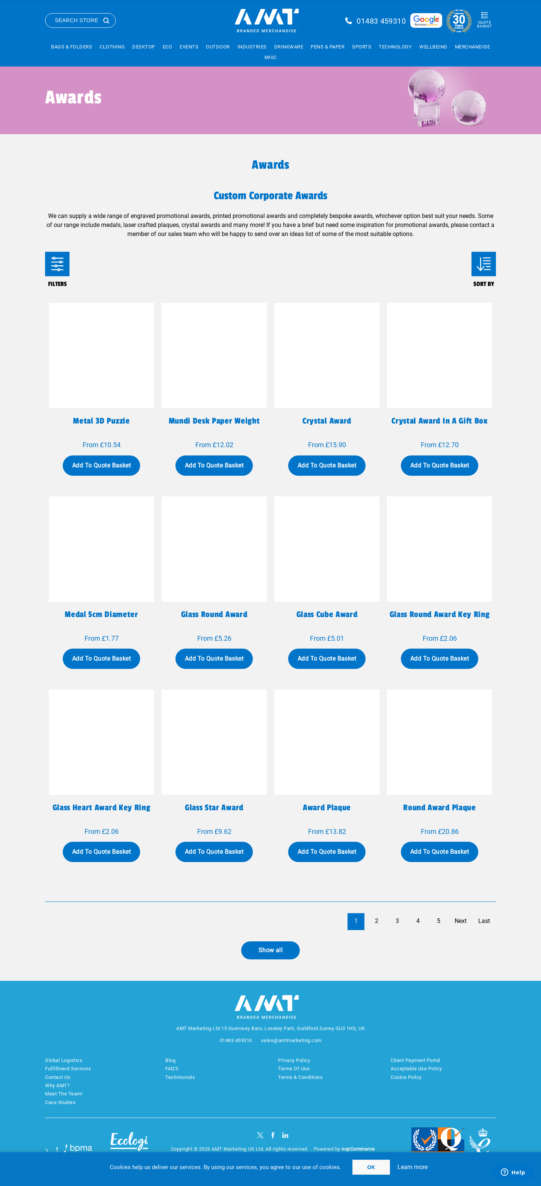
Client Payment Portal (415, 1060)
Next (461, 920)
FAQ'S (172, 1068)
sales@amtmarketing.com (291, 1040)
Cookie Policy (406, 1077)
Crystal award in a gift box (439, 421)
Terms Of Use (294, 1068)
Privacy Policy (294, 1060)
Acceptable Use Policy (416, 1068)
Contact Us (57, 1077)
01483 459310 (381, 21)
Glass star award (214, 807)
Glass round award (214, 614)
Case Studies (60, 1102)
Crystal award (326, 421)
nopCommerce (358, 1149)
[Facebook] (273, 1135)
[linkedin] (285, 1135)
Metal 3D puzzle (101, 421)
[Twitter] (260, 1135)
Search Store (76, 20)
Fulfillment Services (68, 1068)
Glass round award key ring (440, 614)
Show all (270, 950)
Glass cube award (327, 614)
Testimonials (180, 1077)
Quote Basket (484, 24)
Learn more (412, 1167)
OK (371, 1167)
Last (484, 920)
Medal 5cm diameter (101, 614)
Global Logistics (63, 1060)
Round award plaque (439, 807)
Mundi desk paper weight (214, 421)
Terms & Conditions (300, 1077)
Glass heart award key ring (101, 807)
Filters (57, 264)
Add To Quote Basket (101, 465)
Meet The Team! (63, 1094)
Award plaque (327, 807)
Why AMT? (57, 1085)
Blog (170, 1060)
